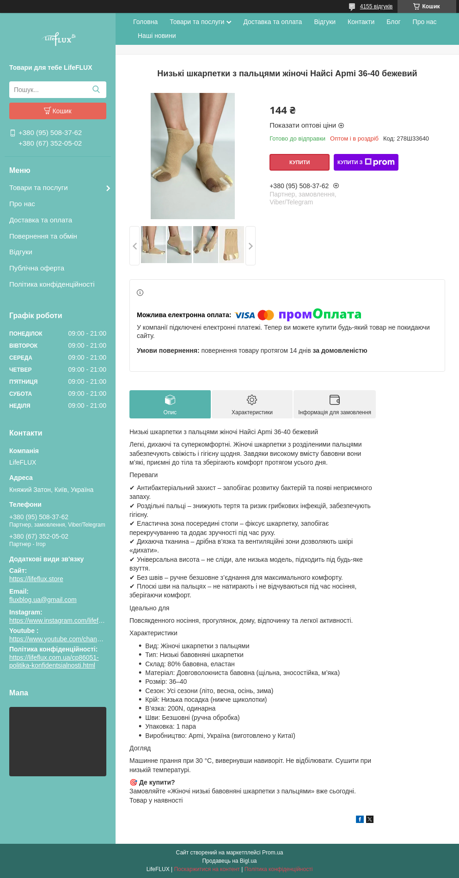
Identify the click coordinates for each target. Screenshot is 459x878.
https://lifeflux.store (36, 579)
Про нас (22, 204)
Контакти (361, 21)
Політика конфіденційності (52, 284)
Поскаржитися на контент (206, 869)
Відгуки (20, 252)
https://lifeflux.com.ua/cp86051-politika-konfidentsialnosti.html (54, 661)
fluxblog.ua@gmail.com (43, 599)
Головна (145, 21)
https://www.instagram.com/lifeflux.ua (62, 620)
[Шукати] (96, 89)
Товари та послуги (38, 187)
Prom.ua (272, 852)
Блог (393, 21)
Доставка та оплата (40, 220)
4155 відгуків (376, 6)
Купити (299, 162)
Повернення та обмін (43, 236)
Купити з (366, 162)
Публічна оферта (36, 268)
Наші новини (157, 35)
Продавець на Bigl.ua (229, 861)
